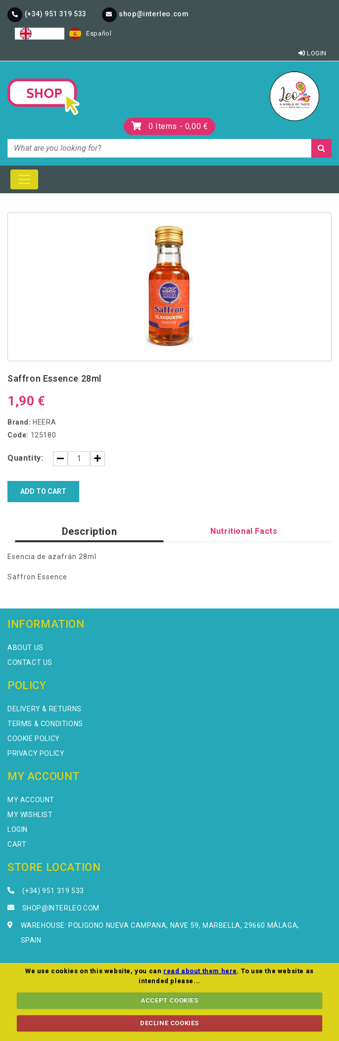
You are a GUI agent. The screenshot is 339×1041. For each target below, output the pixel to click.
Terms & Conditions (45, 724)
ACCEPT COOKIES (169, 1000)
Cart (16, 844)
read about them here (200, 971)
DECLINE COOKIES (169, 1023)
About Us (25, 647)
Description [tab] (89, 531)
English (39, 34)
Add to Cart (43, 491)
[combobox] (39, 34)
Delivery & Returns (44, 709)
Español (90, 34)
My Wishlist (30, 815)
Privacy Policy (35, 753)
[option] (90, 34)
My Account (30, 800)
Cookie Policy (33, 738)
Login (312, 53)
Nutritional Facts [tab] (243, 531)
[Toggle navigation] (24, 179)
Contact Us (29, 662)
